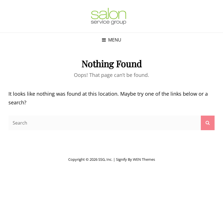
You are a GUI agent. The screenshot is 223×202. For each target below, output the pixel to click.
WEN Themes (144, 159)
